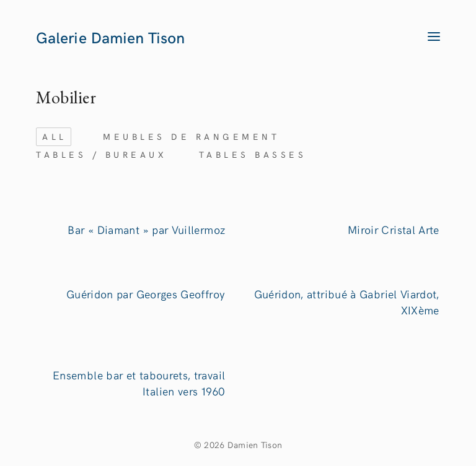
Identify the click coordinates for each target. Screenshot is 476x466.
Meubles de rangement (191, 136)
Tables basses (253, 154)
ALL (54, 136)
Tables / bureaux (101, 154)
